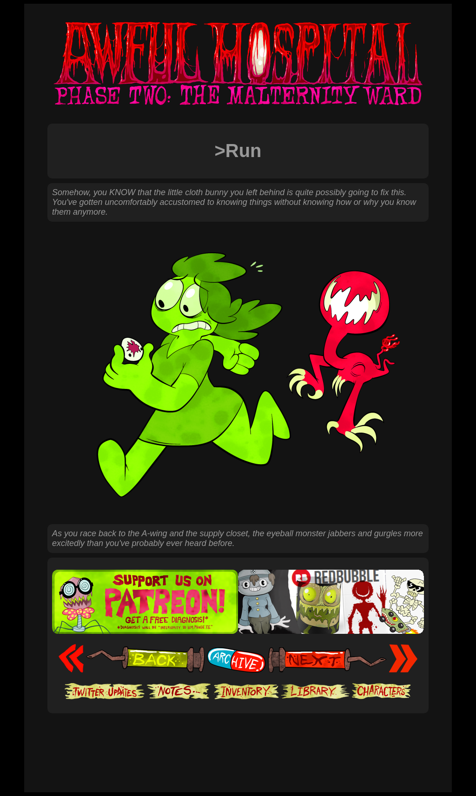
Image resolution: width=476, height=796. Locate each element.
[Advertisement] (238, 742)
